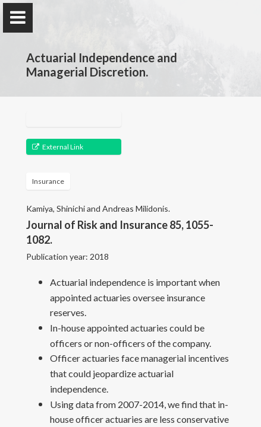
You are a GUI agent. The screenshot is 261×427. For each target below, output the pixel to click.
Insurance (48, 181)
